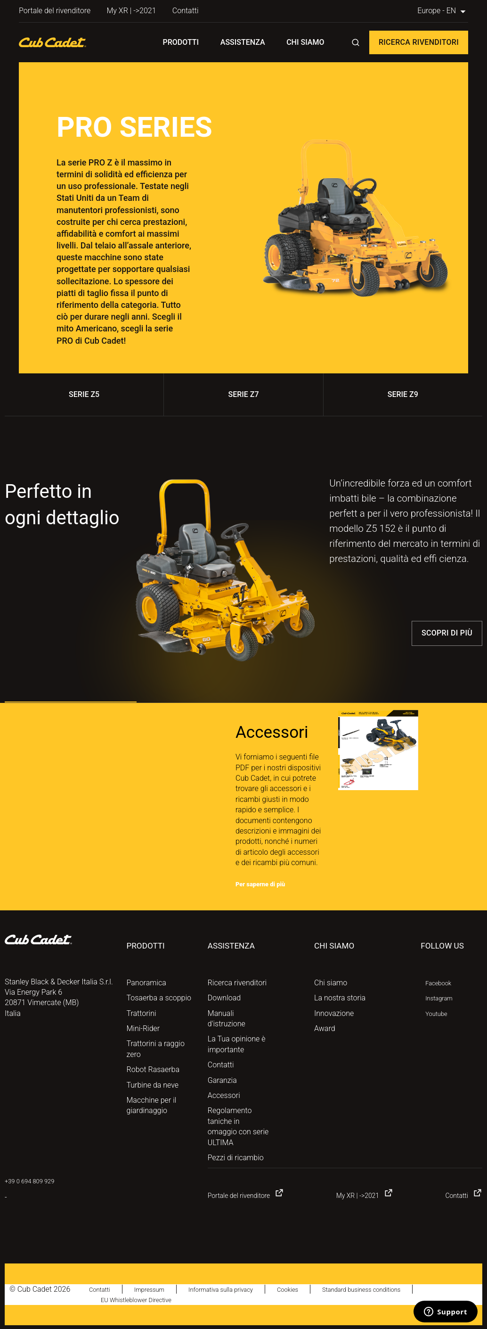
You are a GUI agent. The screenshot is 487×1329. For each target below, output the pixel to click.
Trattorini (141, 1013)
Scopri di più (447, 632)
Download (224, 997)
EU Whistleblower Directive (145, 1299)
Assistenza (242, 42)
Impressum (158, 1289)
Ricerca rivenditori (419, 42)
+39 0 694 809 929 (35, 1180)
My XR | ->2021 (131, 10)
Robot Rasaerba (153, 1069)
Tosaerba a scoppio (159, 997)
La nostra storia (339, 997)
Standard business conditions (405, 1289)
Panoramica (146, 982)
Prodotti (181, 42)
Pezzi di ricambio (236, 1157)
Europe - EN (442, 10)
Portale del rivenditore (54, 10)
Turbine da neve (153, 1085)
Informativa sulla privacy (241, 1289)
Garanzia (222, 1080)
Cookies (318, 1289)
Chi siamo (305, 42)
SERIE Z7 (243, 394)
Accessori (224, 1095)
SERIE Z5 (84, 394)
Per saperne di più (266, 883)
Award (324, 1028)
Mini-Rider (143, 1028)
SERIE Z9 (403, 394)
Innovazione (334, 1013)
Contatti (185, 10)
